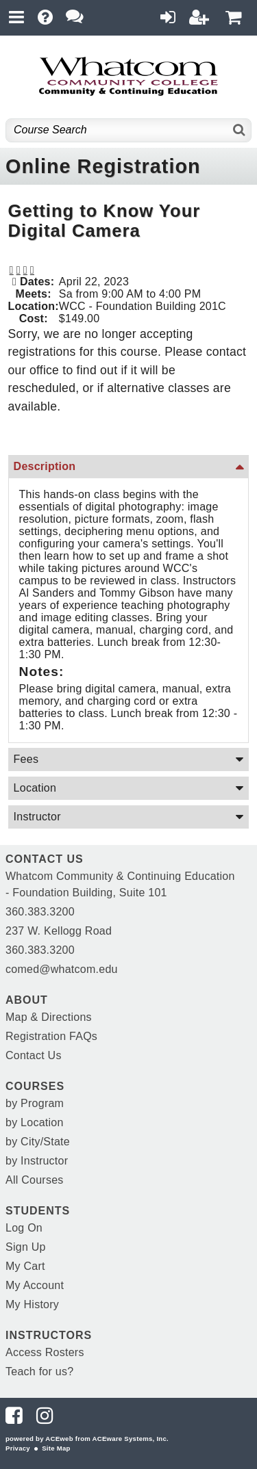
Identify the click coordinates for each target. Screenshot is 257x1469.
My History (32, 1304)
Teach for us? (39, 1371)
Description (45, 466)
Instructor (37, 816)
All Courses (34, 1180)
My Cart (25, 1266)
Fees (26, 759)
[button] (25, 270)
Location (35, 788)
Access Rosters (44, 1352)
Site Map (56, 1448)
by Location (34, 1122)
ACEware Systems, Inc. (131, 1438)
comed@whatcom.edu (61, 969)
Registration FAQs (51, 1036)
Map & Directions (48, 1017)
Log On (23, 1228)
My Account (34, 1285)
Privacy (17, 1448)
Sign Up (25, 1247)
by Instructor (36, 1161)
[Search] (239, 130)
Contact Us (33, 1055)
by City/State (37, 1141)
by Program (34, 1103)
